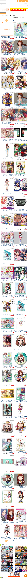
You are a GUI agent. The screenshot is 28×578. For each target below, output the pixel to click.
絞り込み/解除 (15, 17)
